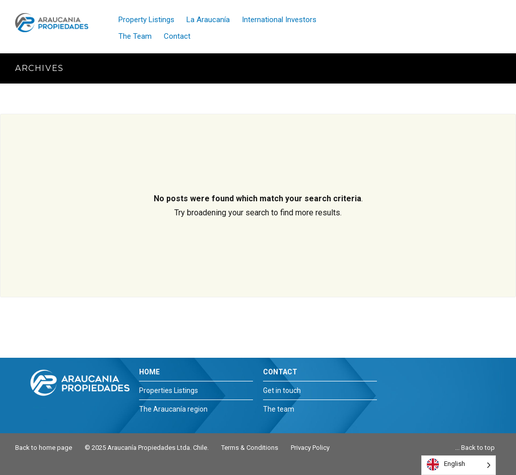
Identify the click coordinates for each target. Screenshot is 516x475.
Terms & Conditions (249, 447)
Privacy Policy (310, 447)
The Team (135, 36)
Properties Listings (168, 390)
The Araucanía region (173, 409)
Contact (177, 36)
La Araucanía (208, 19)
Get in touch (282, 390)
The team (278, 409)
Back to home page (43, 447)
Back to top (478, 447)
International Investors (279, 19)
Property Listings (146, 19)
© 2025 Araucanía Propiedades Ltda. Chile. (147, 447)
